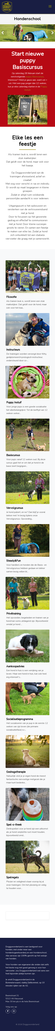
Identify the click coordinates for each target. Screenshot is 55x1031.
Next (51, 33)
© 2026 (19, 1024)
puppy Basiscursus (35, 76)
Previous (4, 33)
